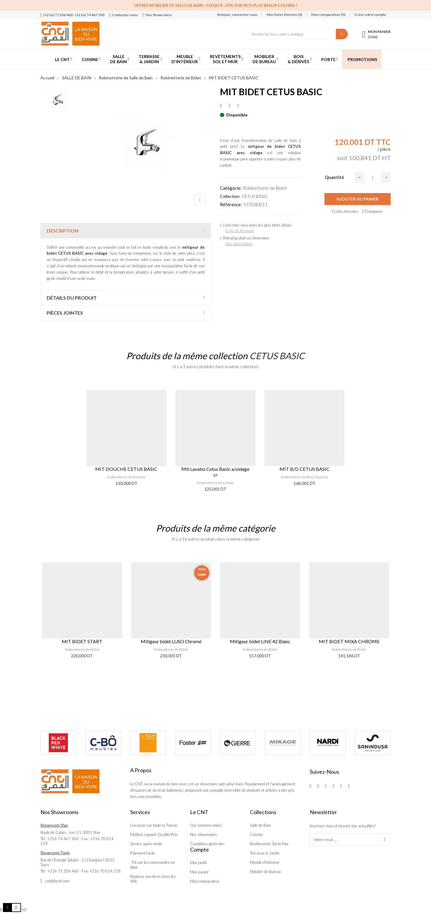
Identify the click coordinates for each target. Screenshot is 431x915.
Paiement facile (142, 853)
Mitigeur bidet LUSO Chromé (171, 641)
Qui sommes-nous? (206, 825)
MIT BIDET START (82, 641)
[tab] (126, 230)
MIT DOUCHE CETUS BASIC (126, 469)
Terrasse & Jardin (265, 853)
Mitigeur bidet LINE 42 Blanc (260, 641)
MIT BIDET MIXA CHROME (349, 641)
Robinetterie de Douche (126, 477)
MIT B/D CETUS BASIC (305, 469)
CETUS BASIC (255, 196)
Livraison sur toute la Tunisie (153, 825)
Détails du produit (72, 298)
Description (62, 230)
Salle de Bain (260, 825)
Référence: (231, 204)
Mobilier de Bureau (265, 871)
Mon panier (199, 872)
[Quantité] (373, 177)
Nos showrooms (238, 243)
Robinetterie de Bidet (265, 188)
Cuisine (256, 834)
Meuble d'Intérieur (265, 862)
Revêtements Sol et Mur (269, 843)
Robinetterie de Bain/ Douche (304, 477)
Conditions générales (207, 843)
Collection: (230, 196)
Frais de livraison (239, 230)
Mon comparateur (204, 881)
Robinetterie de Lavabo (215, 482)
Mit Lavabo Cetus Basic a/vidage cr (215, 471)
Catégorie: (231, 188)
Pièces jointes (65, 312)
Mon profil (198, 862)
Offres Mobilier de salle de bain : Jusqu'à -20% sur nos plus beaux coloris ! (216, 5)
